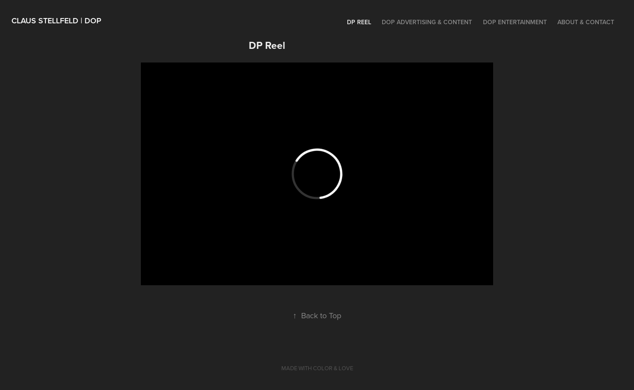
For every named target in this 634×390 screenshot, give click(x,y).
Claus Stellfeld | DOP (56, 20)
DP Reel (359, 22)
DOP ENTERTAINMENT (515, 22)
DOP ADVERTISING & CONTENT (427, 22)
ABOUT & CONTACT (585, 22)
